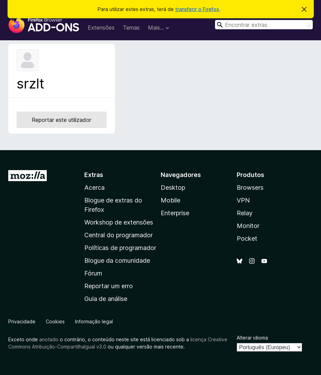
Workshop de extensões (118, 222)
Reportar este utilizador (61, 119)
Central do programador (118, 235)
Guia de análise (105, 298)
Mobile (170, 200)
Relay (245, 213)
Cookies (55, 321)
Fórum (93, 273)
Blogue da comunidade (117, 260)
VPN (243, 200)
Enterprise (175, 213)
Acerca (94, 187)
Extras (93, 174)
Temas (131, 27)
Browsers (250, 187)
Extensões (101, 27)
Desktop (173, 187)
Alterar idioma (252, 338)
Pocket (247, 238)
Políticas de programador (120, 247)
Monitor (248, 225)
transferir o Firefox (197, 9)
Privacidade (21, 321)
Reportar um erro (108, 286)
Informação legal (94, 321)
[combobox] (264, 24)
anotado (48, 339)
